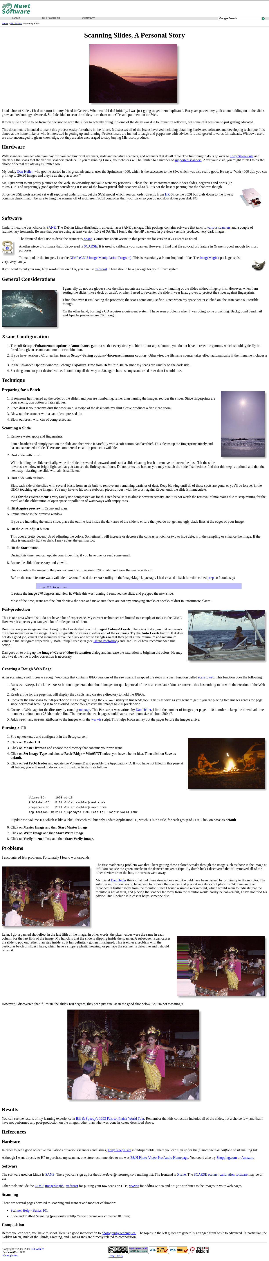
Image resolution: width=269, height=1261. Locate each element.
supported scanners (188, 160)
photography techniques (119, 1233)
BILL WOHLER (51, 18)
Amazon (247, 1158)
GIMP (39, 1186)
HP (167, 194)
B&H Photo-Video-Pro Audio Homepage (159, 1158)
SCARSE (90, 246)
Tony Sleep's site (242, 156)
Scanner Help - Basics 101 (29, 1211)
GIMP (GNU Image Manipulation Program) (101, 258)
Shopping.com (227, 1158)
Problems (12, 848)
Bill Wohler (16, 23)
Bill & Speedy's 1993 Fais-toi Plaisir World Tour (110, 1119)
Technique (13, 380)
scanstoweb (206, 678)
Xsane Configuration (25, 336)
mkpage (84, 710)
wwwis (96, 720)
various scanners (219, 227)
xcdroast (101, 269)
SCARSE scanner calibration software (221, 1175)
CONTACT (88, 18)
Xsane (87, 239)
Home (5, 23)
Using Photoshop (106, 641)
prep (211, 577)
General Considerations (28, 279)
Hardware (13, 147)
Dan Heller (143, 710)
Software (12, 218)
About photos (10, 1255)
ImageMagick (209, 258)
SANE (51, 227)
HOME (16, 18)
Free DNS (115, 1256)
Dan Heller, (25, 171)
